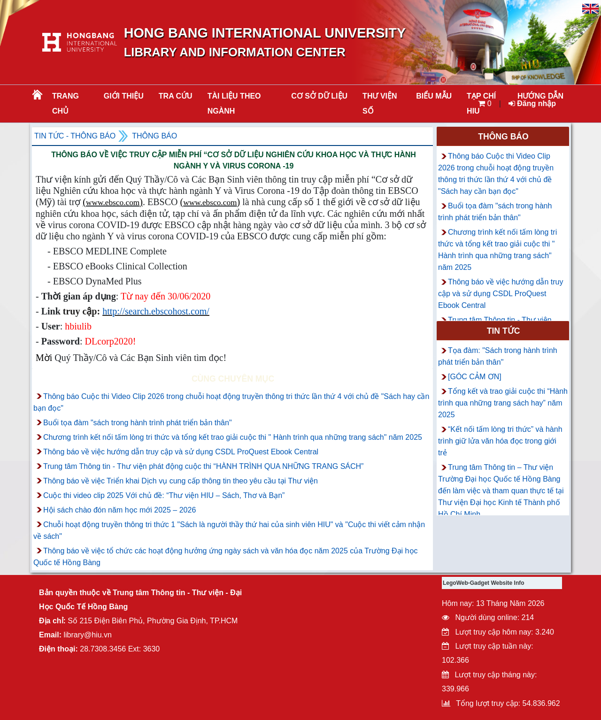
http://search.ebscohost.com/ (155, 311)
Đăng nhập (532, 103)
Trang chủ (65, 103)
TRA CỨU (176, 96)
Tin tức (503, 331)
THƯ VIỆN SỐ (379, 103)
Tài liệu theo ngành (234, 103)
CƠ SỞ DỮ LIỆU (319, 96)
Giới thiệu (124, 96)
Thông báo (154, 136)
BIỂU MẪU (434, 96)
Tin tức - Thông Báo (75, 136)
